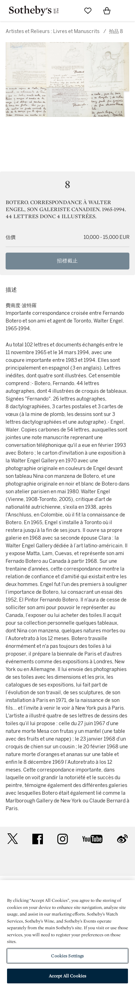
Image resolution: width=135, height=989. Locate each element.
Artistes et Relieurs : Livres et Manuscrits (52, 31)
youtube (92, 839)
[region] (67, 934)
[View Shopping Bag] (107, 11)
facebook (37, 839)
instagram (62, 839)
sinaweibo (122, 838)
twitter (12, 838)
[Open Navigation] (125, 10)
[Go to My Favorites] (87, 11)
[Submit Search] (68, 10)
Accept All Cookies (67, 976)
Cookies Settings (67, 956)
